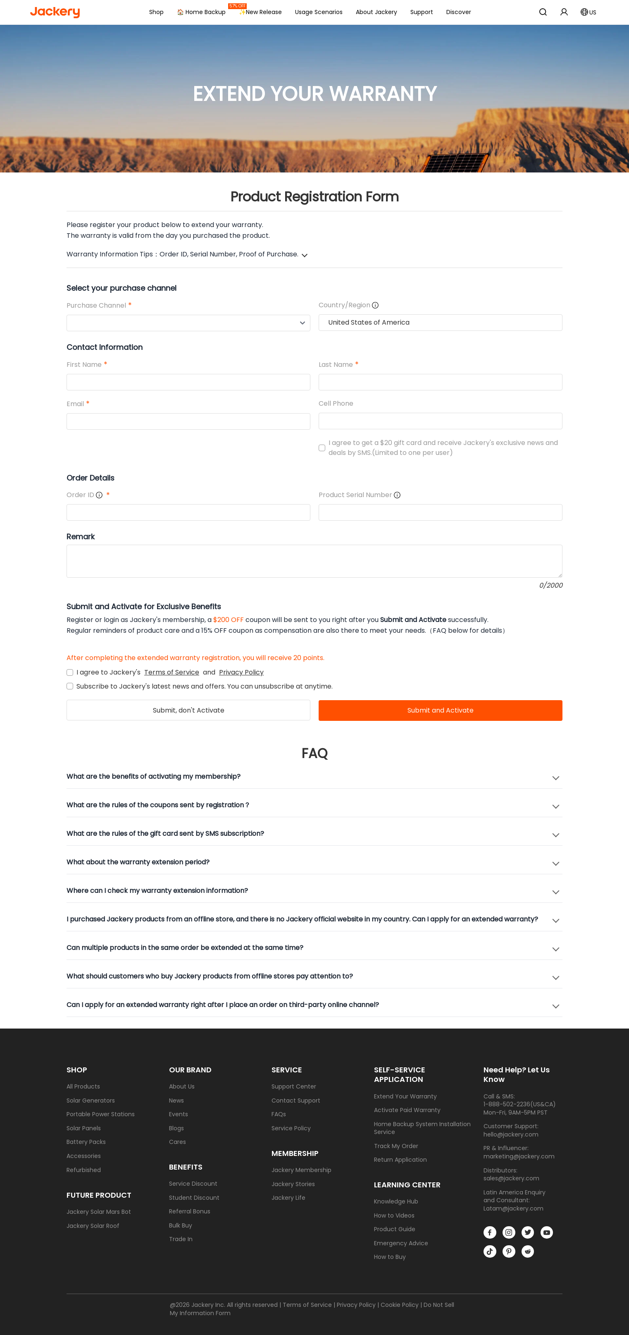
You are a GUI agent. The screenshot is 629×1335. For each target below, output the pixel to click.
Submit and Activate (440, 710)
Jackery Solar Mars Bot (99, 1212)
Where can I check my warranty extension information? (157, 890)
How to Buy (390, 1257)
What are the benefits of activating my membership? (154, 776)
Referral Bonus (189, 1211)
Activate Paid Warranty (407, 1110)
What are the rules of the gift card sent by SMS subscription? (165, 833)
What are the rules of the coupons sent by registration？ (158, 805)
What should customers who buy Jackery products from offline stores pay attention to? (210, 976)
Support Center (294, 1087)
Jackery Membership (301, 1170)
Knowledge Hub (396, 1202)
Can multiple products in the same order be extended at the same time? (185, 947)
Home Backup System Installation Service (422, 1128)
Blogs (176, 1128)
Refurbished (84, 1170)
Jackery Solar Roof (93, 1226)
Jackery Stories (293, 1184)
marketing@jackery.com (519, 1156)
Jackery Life (288, 1198)
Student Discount (194, 1198)
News (176, 1101)
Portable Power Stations (101, 1114)
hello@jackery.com (511, 1134)
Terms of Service (171, 672)
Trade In (181, 1239)
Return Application (400, 1160)
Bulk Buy (180, 1226)
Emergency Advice (401, 1243)
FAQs (279, 1114)
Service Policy (291, 1128)
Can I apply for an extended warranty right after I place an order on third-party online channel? (223, 1005)
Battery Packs (86, 1142)
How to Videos (394, 1216)
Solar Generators (91, 1101)
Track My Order (396, 1146)
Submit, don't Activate (188, 710)
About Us (182, 1087)
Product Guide (394, 1229)
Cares (177, 1142)
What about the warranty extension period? (138, 862)
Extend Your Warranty (405, 1097)
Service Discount (193, 1184)
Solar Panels (84, 1128)
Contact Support (296, 1101)
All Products (83, 1087)
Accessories (84, 1156)
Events (178, 1114)
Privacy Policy (241, 672)
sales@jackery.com (511, 1178)
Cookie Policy (400, 1305)
